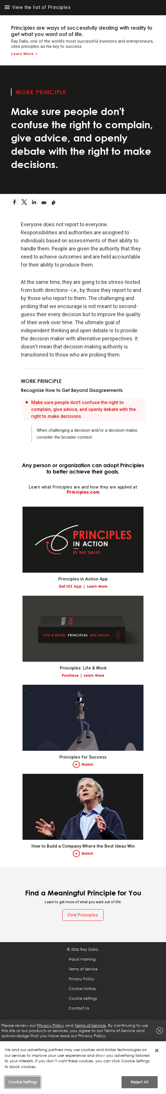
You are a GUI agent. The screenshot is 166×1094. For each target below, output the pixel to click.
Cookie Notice (82, 988)
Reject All (139, 1082)
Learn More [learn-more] (22, 54)
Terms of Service (83, 969)
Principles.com (83, 492)
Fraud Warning (82, 959)
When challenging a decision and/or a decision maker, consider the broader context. (87, 434)
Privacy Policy (81, 978)
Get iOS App (70, 586)
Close (159, 1030)
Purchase (70, 675)
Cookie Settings (83, 998)
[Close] (156, 1050)
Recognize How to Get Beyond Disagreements (72, 390)
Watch (87, 764)
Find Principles (83, 915)
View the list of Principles (38, 7)
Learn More (97, 586)
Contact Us (79, 1008)
